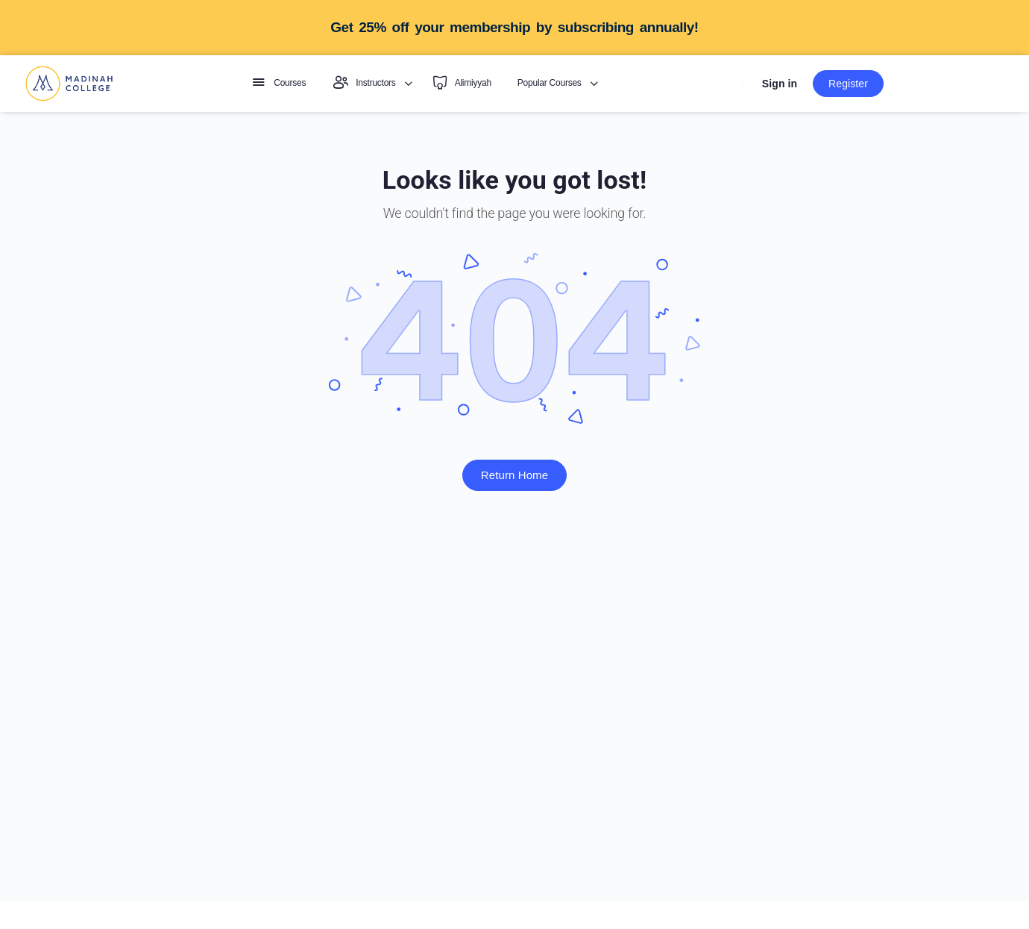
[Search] (725, 84)
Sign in (779, 84)
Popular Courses (549, 83)
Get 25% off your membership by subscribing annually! (514, 27)
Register (848, 84)
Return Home (514, 475)
